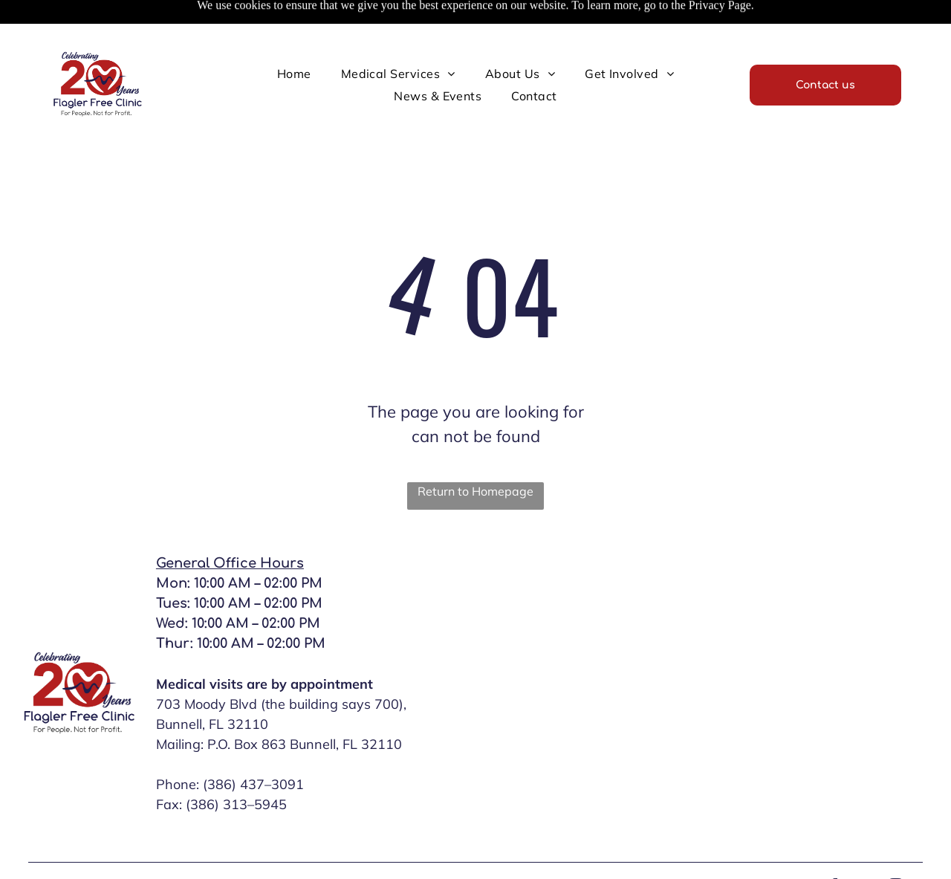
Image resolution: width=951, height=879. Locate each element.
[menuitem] (294, 73)
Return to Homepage (475, 491)
